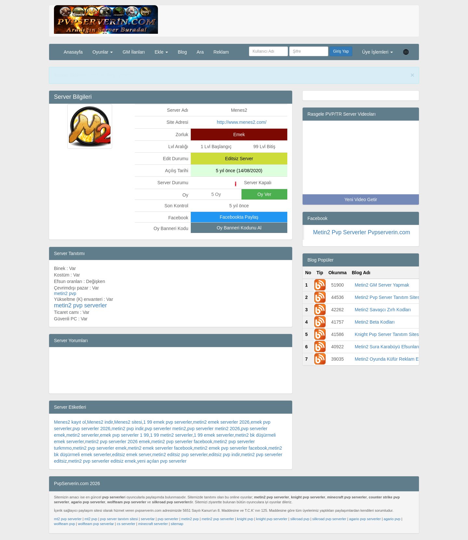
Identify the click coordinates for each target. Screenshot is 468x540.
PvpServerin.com (145, 75)
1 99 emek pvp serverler (167, 422)
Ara (200, 52)
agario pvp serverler (365, 519)
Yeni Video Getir (360, 199)
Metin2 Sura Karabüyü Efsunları (387, 346)
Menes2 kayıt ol (70, 422)
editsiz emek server (131, 454)
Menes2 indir (100, 422)
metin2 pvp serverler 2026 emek (117, 441)
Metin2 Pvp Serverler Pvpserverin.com (361, 232)
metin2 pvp (190, 519)
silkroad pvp (299, 519)
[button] (406, 52)
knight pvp (245, 519)
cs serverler (126, 524)
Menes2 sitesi (128, 422)
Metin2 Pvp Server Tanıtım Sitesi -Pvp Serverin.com (407, 297)
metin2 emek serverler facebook (160, 448)
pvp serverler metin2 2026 (213, 428)
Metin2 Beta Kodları (375, 322)
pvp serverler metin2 (165, 428)
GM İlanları (134, 52)
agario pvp (392, 519)
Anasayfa (73, 52)
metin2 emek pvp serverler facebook (230, 448)
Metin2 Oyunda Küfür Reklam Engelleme (396, 359)
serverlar (148, 519)
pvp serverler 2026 (91, 428)
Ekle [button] (161, 52)
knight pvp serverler (271, 519)
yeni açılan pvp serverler (162, 461)
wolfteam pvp (64, 524)
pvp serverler (168, 519)
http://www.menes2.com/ (241, 122)
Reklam (221, 52)
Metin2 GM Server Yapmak (382, 285)
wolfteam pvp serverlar (96, 524)
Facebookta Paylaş (239, 217)
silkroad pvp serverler (329, 519)
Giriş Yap (341, 51)
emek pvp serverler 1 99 (124, 435)
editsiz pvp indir (224, 454)
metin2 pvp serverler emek (99, 448)
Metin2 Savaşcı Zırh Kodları (383, 309)
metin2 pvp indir (127, 428)
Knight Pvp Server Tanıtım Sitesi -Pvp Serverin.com (407, 334)
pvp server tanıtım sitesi (119, 519)
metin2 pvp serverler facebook (182, 441)
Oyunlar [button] (102, 52)
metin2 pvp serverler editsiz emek (102, 461)
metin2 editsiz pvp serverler (180, 454)
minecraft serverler (153, 524)
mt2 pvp (90, 519)
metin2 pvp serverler (218, 519)
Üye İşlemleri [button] (377, 52)
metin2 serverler (82, 435)
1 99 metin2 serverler (171, 435)
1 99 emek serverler (214, 435)
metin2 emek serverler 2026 (221, 422)
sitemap (177, 524)
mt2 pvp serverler (68, 519)
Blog (182, 52)
